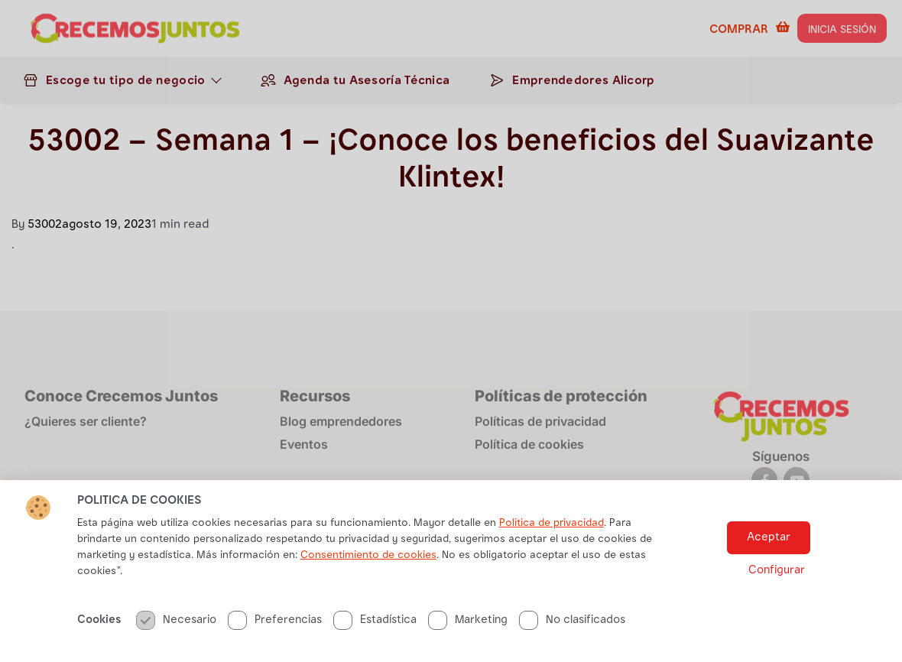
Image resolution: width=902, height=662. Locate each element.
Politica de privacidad (551, 565)
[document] (451, 331)
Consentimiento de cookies (368, 597)
